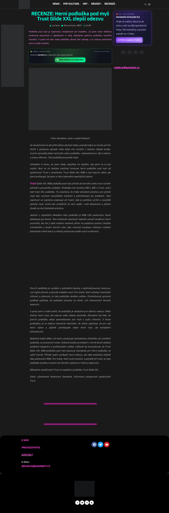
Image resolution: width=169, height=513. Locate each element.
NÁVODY (96, 4)
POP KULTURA (71, 4)
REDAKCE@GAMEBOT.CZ (35, 466)
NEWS (56, 4)
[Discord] (123, 52)
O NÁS (25, 440)
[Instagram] (135, 52)
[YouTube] (129, 52)
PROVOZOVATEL (30, 447)
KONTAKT (27, 455)
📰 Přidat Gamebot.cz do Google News (70, 60)
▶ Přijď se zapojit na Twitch (129, 40)
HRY (85, 4)
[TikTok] (141, 52)
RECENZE (109, 4)
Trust (33, 183)
